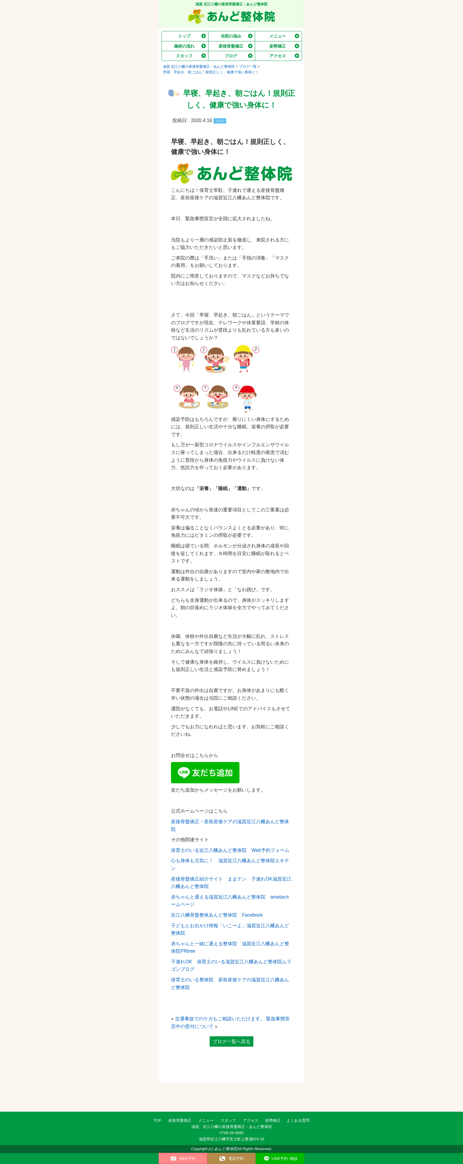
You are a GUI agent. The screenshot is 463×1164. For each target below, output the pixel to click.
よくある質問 (297, 1120)
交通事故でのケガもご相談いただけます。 (220, 1018)
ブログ (220, 121)
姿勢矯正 (273, 1120)
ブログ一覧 (248, 66)
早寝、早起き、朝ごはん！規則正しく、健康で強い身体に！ (211, 72)
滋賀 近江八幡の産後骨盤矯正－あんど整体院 (199, 66)
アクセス (250, 1120)
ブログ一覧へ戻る (231, 1041)
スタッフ (228, 1120)
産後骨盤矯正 (179, 1120)
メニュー (205, 1120)
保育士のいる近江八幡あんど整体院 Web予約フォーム (230, 850)
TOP (158, 1120)
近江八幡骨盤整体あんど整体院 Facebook (217, 914)
